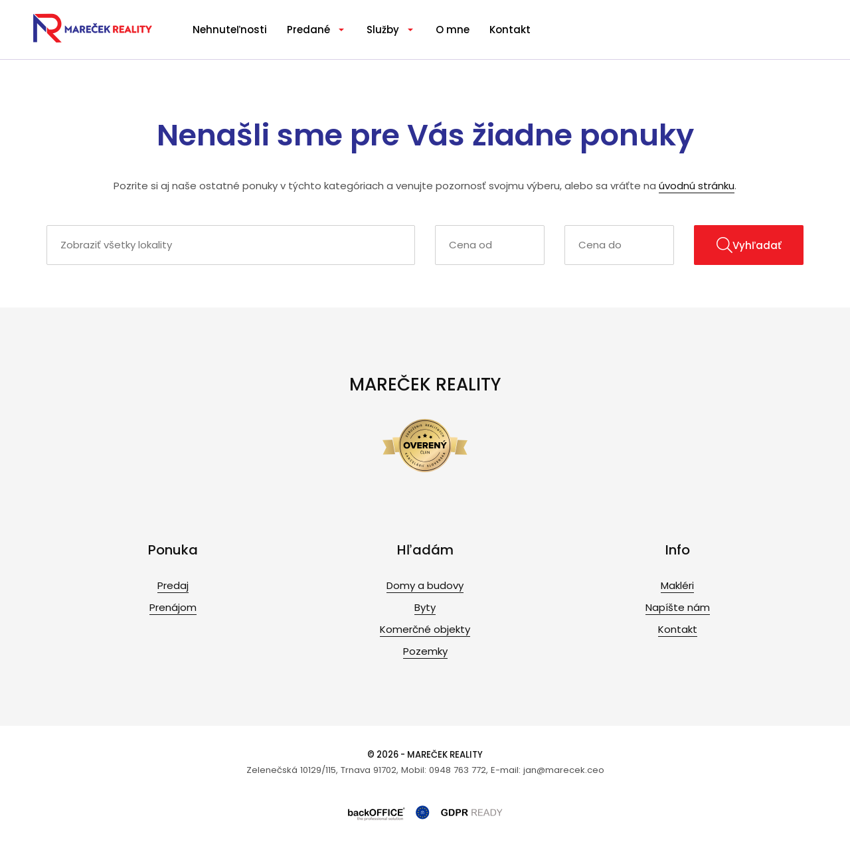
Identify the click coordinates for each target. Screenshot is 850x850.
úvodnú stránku (696, 186)
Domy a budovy (425, 585)
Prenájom (173, 607)
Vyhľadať (749, 245)
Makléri (677, 585)
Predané (308, 30)
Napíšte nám (677, 607)
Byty (425, 607)
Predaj (173, 585)
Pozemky (425, 651)
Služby (383, 30)
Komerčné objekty (425, 629)
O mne (452, 30)
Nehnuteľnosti (230, 30)
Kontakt (510, 30)
